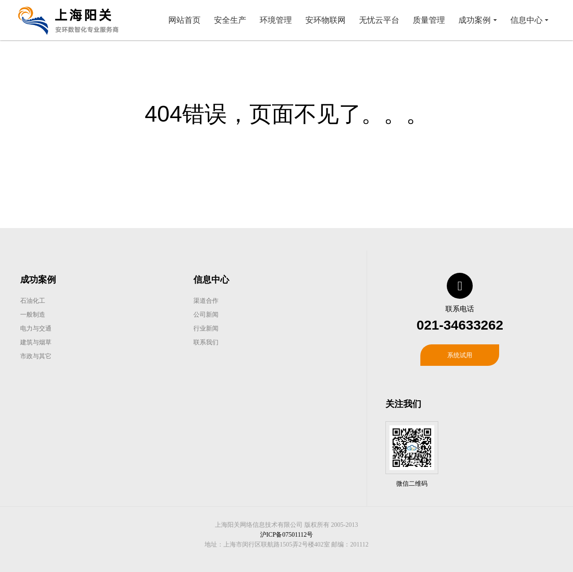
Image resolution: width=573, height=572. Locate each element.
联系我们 (205, 342)
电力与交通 (35, 328)
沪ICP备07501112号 (286, 534)
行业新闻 (205, 328)
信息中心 (211, 279)
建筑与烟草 (35, 342)
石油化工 (32, 300)
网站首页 (184, 20)
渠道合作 (205, 300)
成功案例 (38, 279)
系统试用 (459, 355)
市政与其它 (35, 356)
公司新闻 (205, 314)
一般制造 (32, 314)
